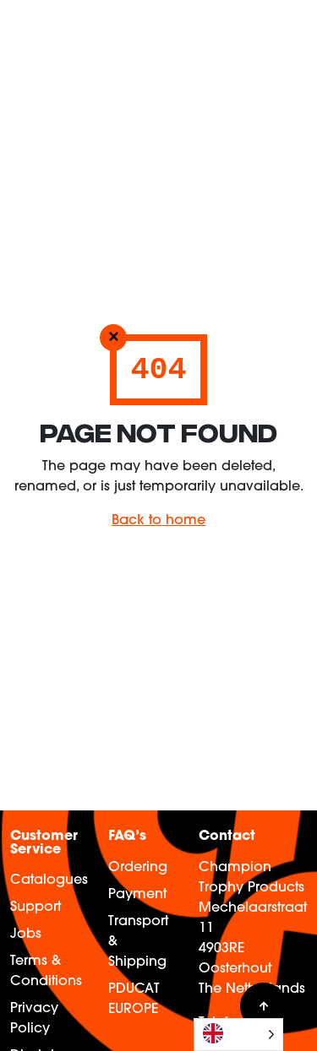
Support (35, 907)
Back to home (158, 521)
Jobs (25, 934)
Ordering (137, 868)
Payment (137, 895)
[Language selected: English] (238, 1034)
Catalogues (49, 880)
